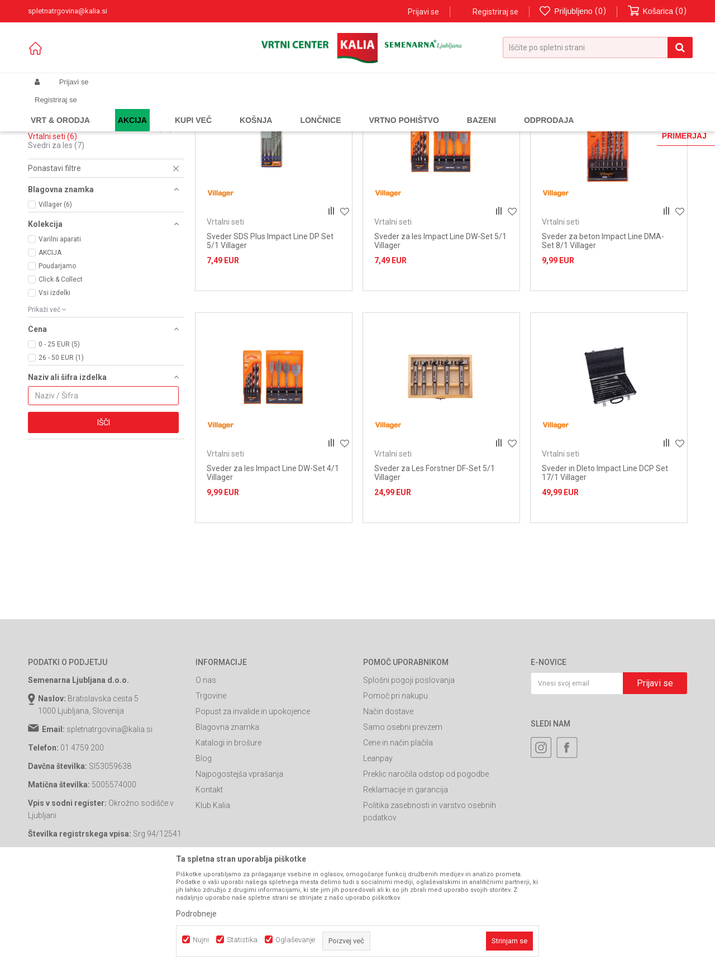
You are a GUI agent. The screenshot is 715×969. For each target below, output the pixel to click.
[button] (598, 47)
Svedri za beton (63, 169)
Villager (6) (55, 300)
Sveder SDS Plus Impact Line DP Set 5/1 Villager (270, 336)
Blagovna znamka (227, 822)
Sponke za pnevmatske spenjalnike (98, 196)
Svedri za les (56, 241)
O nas (206, 775)
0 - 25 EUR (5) (59, 440)
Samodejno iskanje (365, 126)
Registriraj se (495, 11)
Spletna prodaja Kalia (60, 108)
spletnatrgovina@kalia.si (109, 824)
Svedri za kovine (65, 178)
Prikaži (570, 126)
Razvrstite (428, 126)
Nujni (201, 939)
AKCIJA (50, 348)
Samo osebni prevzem (402, 822)
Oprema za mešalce (69, 205)
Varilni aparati (60, 335)
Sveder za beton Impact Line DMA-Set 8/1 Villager (603, 336)
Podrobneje (196, 913)
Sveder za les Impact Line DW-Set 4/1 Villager (273, 568)
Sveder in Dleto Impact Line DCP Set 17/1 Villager (605, 568)
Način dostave (388, 806)
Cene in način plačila (398, 838)
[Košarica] (657, 11)
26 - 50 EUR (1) (61, 453)
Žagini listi (53, 187)
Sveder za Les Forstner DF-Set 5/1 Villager (434, 568)
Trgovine (211, 791)
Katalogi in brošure (228, 838)
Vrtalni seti (52, 232)
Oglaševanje (295, 939)
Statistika (242, 939)
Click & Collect (61, 375)
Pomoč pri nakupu (395, 791)
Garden (140, 108)
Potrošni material (239, 108)
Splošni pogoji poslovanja (409, 775)
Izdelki (111, 108)
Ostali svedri (55, 214)
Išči (103, 518)
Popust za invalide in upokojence (253, 806)
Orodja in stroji (182, 108)
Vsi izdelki (54, 388)
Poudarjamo (57, 361)
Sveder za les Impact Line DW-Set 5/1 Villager (440, 336)
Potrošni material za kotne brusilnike (100, 223)
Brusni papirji (58, 160)
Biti (39, 151)
